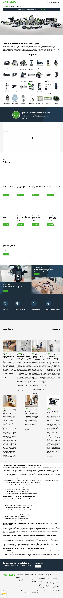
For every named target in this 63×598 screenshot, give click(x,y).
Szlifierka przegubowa (31, 76)
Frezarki (56, 64)
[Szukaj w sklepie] (39, 2)
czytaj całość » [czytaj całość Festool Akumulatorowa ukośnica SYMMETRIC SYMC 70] (35, 393)
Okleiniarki (40, 75)
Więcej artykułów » (56, 329)
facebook (16, 580)
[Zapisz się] (38, 566)
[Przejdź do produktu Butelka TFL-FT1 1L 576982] (53, 176)
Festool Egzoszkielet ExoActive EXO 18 (52, 355)
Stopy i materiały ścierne (15, 99)
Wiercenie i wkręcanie (31, 64)
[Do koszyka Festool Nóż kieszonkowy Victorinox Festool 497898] (35, 224)
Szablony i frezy (7, 99)
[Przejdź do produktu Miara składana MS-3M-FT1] (31, 148)
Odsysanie (56, 99)
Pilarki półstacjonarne (23, 64)
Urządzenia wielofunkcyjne (48, 76)
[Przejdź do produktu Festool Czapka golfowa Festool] (9, 205)
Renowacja (15, 87)
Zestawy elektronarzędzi (23, 88)
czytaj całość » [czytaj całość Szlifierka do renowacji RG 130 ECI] (28, 429)
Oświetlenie (40, 87)
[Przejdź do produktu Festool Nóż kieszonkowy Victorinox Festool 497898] (39, 205)
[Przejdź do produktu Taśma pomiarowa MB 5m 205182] (39, 176)
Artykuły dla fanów (56, 88)
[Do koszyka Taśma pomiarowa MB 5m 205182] (35, 195)
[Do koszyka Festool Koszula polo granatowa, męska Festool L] (20, 224)
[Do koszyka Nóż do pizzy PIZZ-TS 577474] (6, 195)
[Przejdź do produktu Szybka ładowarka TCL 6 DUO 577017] (24, 176)
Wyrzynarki (40, 64)
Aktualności (5, 353)
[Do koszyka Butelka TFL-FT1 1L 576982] (50, 195)
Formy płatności (49, 578)
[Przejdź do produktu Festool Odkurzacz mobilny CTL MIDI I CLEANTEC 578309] (53, 205)
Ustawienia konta (34, 579)
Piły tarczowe (41, 587)
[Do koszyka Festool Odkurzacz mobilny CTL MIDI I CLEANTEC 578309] (50, 224)
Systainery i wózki (40, 99)
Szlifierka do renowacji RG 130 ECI (31, 411)
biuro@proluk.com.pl (49, 590)
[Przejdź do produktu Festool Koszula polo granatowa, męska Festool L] (24, 205)
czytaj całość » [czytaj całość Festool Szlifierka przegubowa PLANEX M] (21, 390)
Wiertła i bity (31, 99)
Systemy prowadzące (48, 99)
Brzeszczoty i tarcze (23, 99)
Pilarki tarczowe (15, 64)
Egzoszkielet (56, 75)
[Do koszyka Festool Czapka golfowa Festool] (6, 224)
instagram (19, 580)
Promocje (31, 87)
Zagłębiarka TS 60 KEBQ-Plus (9, 411)
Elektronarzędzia (42, 578)
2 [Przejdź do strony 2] (32, 257)
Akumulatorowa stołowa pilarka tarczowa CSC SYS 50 (53, 411)
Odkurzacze (48, 64)
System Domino (7, 75)
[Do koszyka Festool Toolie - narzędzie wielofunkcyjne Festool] (6, 254)
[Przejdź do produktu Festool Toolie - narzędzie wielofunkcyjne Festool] (9, 235)
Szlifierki (15, 75)
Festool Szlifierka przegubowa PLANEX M (23, 355)
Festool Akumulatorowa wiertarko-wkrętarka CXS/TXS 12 (9, 356)
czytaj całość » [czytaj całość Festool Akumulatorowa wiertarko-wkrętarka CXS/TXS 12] (6, 377)
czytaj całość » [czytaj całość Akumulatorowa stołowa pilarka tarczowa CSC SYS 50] (50, 456)
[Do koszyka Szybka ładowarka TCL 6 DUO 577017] (20, 195)
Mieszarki (7, 87)
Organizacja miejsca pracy (48, 88)
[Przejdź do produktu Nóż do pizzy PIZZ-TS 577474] (9, 176)
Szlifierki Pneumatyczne (23, 76)
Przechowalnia (34, 581)
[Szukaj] (46, 2)
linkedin (22, 580)
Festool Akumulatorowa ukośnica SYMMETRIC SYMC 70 (38, 356)
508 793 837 (56, 590)
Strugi (7, 64)
